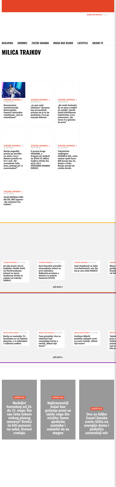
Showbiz (22, 43)
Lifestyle (82, 43)
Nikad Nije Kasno (63, 43)
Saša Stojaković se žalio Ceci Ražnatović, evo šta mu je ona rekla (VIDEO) (86, 268)
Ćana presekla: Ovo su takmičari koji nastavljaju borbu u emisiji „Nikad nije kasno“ (50, 341)
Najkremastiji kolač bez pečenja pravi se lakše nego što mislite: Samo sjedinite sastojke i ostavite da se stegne (58, 418)
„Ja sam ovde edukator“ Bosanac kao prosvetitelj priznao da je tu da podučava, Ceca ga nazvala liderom (40, 111)
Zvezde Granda (40, 43)
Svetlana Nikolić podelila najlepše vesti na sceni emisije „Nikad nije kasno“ (85, 340)
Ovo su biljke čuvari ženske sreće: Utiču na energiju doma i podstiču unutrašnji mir (96, 423)
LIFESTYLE (19, 397)
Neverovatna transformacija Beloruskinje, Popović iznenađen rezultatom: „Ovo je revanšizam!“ (13, 111)
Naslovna (7, 43)
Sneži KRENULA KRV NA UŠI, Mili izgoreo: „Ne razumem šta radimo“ (13, 201)
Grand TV (97, 43)
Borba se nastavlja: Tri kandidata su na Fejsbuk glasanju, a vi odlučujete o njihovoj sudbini (15, 340)
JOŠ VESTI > (58, 287)
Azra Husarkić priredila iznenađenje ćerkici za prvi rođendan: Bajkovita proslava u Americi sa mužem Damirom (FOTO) (50, 272)
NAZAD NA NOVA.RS (94, 15)
